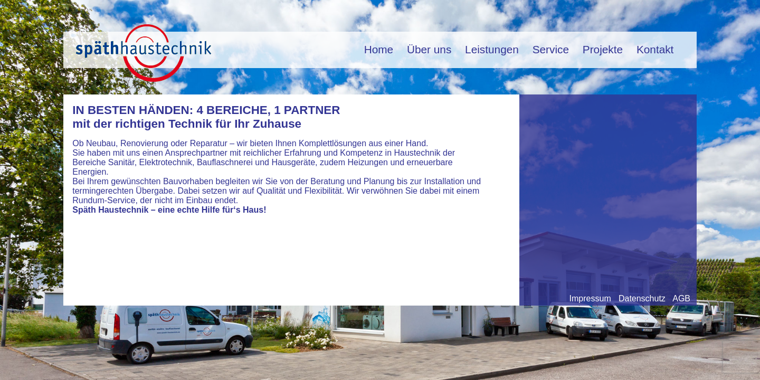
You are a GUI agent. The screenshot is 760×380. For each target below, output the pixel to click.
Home (378, 49)
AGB (681, 298)
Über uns (429, 49)
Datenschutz (642, 298)
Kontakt (655, 49)
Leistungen (492, 49)
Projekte (603, 49)
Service (551, 49)
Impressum (590, 298)
